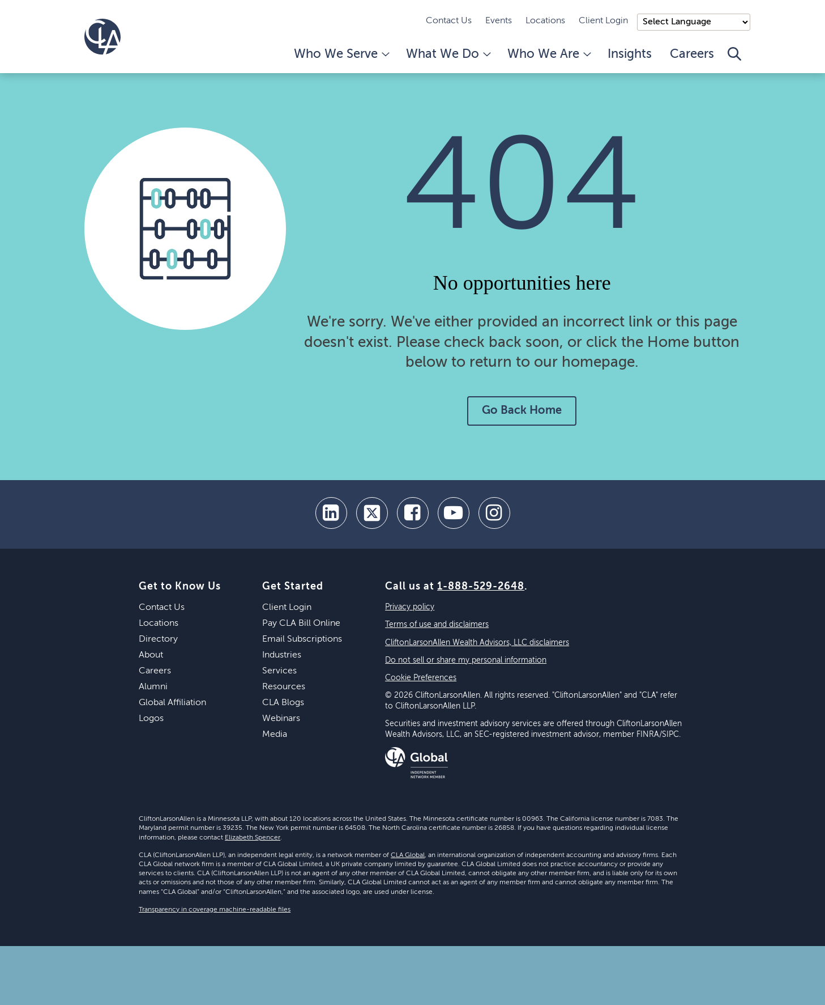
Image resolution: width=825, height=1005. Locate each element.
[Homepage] (102, 37)
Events (498, 21)
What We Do (447, 54)
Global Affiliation (172, 702)
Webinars (281, 718)
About (151, 655)
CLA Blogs (283, 702)
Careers (692, 54)
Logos (151, 718)
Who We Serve (341, 54)
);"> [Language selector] (693, 22)
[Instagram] (494, 513)
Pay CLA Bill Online (301, 623)
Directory (158, 639)
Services (279, 671)
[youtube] (453, 513)
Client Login (603, 21)
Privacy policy (409, 607)
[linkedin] (331, 513)
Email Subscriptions (302, 639)
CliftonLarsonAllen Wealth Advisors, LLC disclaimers (477, 643)
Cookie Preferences (420, 678)
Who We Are (548, 54)
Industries (281, 655)
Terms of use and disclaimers (437, 625)
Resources (283, 687)
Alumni (153, 687)
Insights (630, 54)
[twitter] (372, 513)
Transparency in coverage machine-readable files (214, 909)
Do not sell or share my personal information (465, 660)
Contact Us (449, 21)
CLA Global (408, 855)
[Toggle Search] (734, 60)
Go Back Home (522, 411)
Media (274, 734)
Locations (545, 21)
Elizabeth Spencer (252, 837)
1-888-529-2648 (480, 587)
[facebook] (413, 513)
